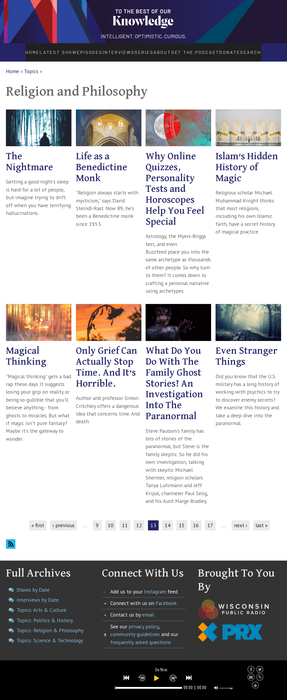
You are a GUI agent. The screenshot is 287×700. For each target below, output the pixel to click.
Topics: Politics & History (45, 613)
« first (37, 518)
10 (111, 518)
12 (139, 518)
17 (210, 518)
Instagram (155, 585)
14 (167, 518)
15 (182, 518)
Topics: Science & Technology (50, 633)
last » (261, 518)
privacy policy (144, 620)
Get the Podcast (206, 49)
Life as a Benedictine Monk (101, 161)
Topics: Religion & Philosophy (50, 623)
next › (240, 518)
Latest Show (43, 49)
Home (16, 49)
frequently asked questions (140, 635)
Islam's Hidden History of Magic (247, 161)
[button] (127, 677)
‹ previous (63, 518)
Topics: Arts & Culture (41, 603)
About (166, 49)
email (148, 608)
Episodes (73, 49)
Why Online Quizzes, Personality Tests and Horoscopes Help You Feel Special (175, 182)
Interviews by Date (38, 593)
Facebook (166, 596)
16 (196, 518)
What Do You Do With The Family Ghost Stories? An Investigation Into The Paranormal (174, 377)
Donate (245, 49)
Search (267, 49)
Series (137, 49)
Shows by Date (33, 583)
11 (125, 518)
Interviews (102, 49)
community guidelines (135, 628)
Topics (31, 64)
